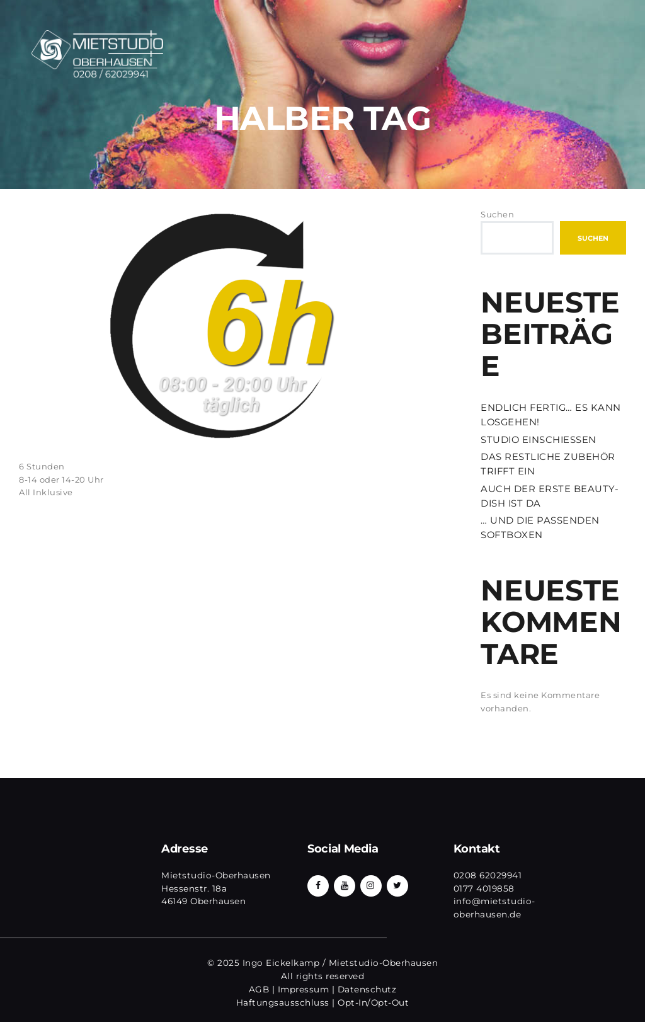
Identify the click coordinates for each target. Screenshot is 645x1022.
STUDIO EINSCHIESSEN (538, 439)
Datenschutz (367, 989)
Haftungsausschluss (282, 1002)
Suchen (497, 214)
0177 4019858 (484, 888)
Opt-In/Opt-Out (373, 1002)
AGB (259, 989)
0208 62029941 (488, 875)
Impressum (303, 989)
